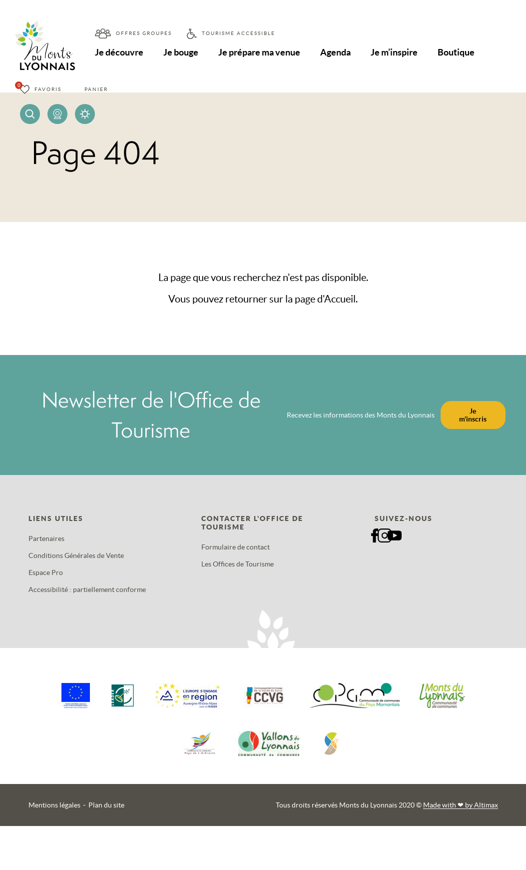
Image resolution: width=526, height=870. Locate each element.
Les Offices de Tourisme (237, 564)
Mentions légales (54, 805)
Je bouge (181, 52)
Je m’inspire (395, 52)
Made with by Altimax (460, 805)
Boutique (458, 52)
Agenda (337, 52)
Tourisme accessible (238, 33)
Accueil (340, 299)
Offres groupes (144, 33)
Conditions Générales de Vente (76, 556)
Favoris (47, 89)
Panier (96, 89)
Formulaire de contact (235, 547)
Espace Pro (45, 572)
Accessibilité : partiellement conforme (87, 590)
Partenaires (46, 538)
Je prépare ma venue (260, 52)
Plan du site (106, 805)
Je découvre (119, 52)
